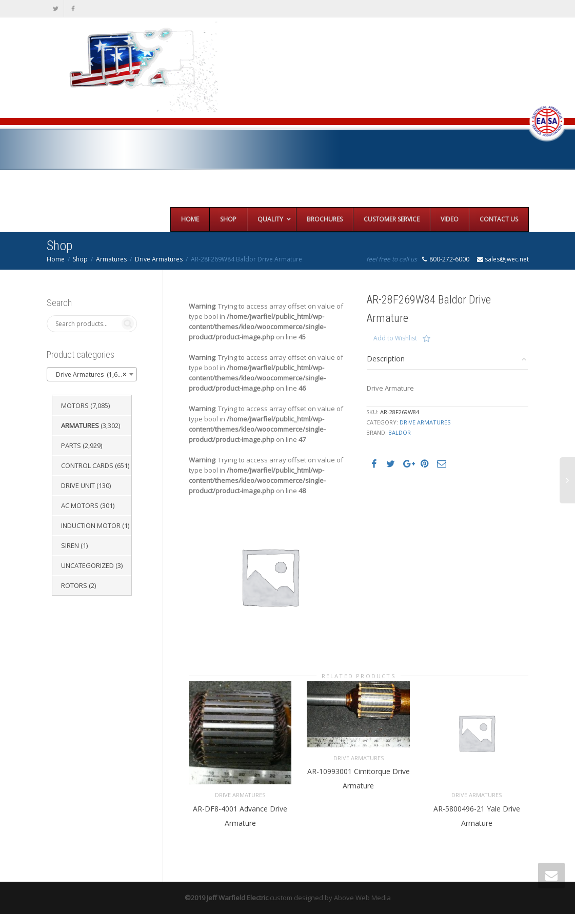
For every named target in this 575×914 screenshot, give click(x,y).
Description (386, 358)
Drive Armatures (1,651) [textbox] (89, 375)
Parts (71, 445)
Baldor (399, 432)
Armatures (111, 259)
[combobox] (92, 374)
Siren (70, 545)
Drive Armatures (159, 259)
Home (56, 259)
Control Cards (87, 465)
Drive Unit (78, 485)
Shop (80, 259)
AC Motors (79, 505)
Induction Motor (91, 525)
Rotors (74, 585)
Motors (75, 405)
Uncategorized (87, 565)
